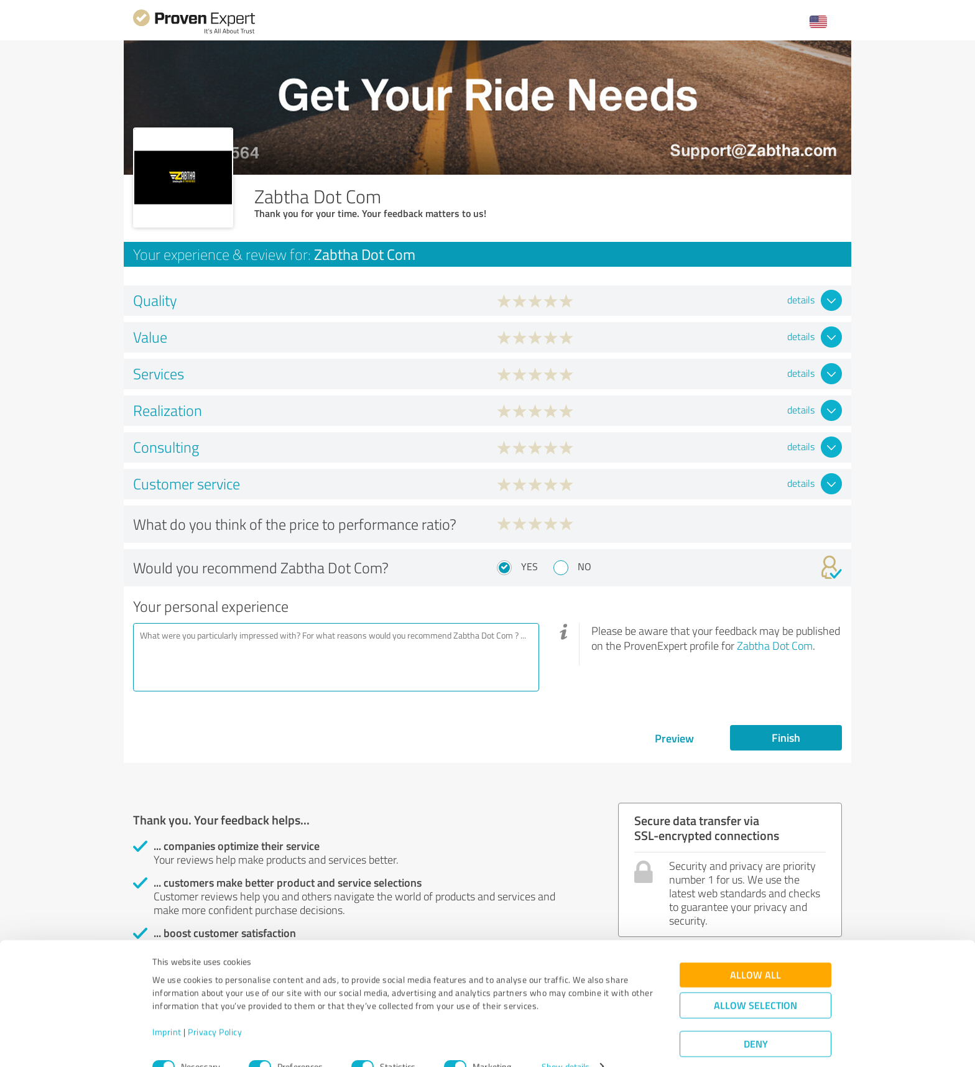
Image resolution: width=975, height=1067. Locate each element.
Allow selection (755, 982)
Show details (565, 1044)
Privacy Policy (215, 1009)
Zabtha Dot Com (775, 645)
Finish (786, 737)
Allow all (755, 952)
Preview (674, 738)
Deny (756, 1021)
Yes (529, 566)
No (584, 566)
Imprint (167, 1009)
